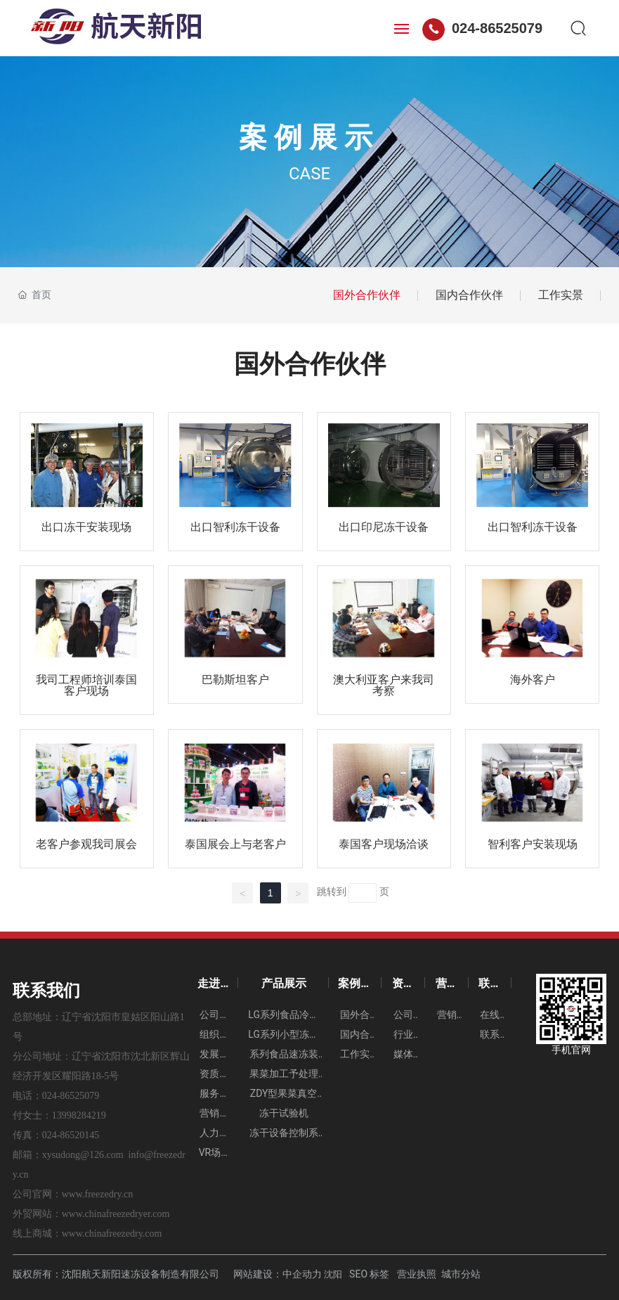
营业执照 (416, 1274)
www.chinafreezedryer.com (116, 1214)
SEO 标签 (369, 1274)
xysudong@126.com (83, 1155)
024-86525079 (482, 28)
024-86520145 (71, 1135)
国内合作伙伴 (469, 295)
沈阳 (333, 1274)
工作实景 (560, 295)
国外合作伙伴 (366, 295)
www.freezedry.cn (97, 1194)
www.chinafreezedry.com (112, 1233)
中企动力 (302, 1274)
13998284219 (79, 1115)
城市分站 (461, 1274)
